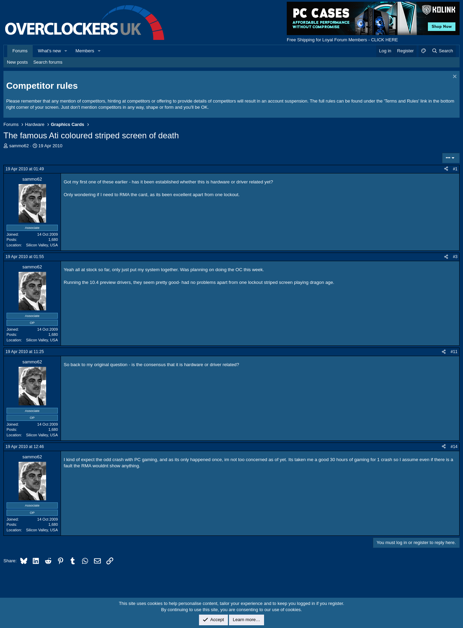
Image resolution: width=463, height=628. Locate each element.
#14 (454, 446)
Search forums (48, 62)
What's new (49, 50)
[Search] (442, 51)
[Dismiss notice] (454, 77)
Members (84, 50)
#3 (455, 256)
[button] (66, 51)
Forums (20, 50)
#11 (454, 351)
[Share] (446, 169)
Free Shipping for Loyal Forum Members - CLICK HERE (342, 39)
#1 (455, 169)
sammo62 (19, 145)
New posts (17, 62)
